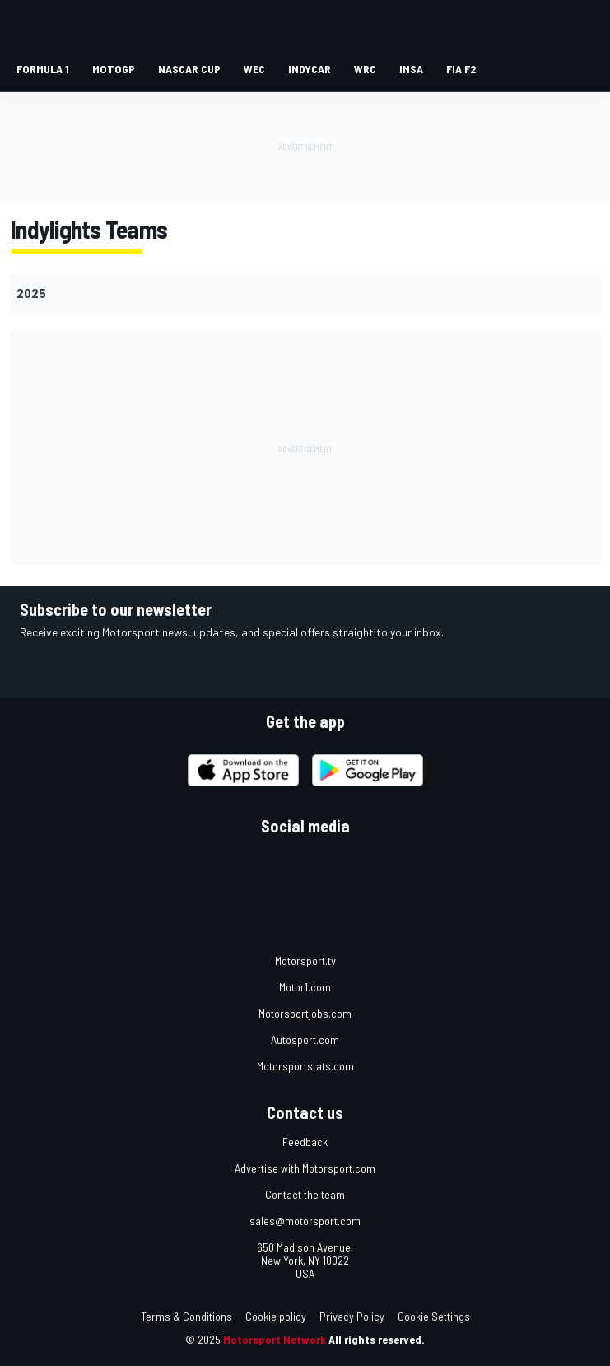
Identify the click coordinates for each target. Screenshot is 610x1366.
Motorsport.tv (305, 960)
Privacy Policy (351, 1316)
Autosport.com (305, 1040)
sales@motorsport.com (305, 1221)
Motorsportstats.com (305, 1066)
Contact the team (305, 1194)
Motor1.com (305, 987)
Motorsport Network (274, 1339)
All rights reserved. (376, 1339)
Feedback (305, 1142)
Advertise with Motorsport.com (305, 1168)
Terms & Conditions (186, 1316)
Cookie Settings (434, 1316)
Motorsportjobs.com (305, 1013)
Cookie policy (275, 1316)
